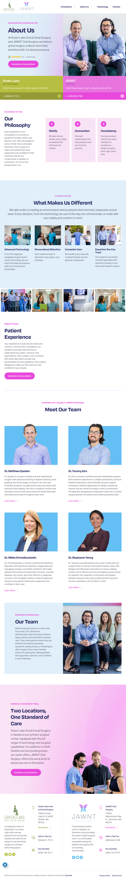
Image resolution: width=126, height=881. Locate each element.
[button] (22, 57)
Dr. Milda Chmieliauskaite (20, 557)
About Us (86, 6)
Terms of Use (117, 876)
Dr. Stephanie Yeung (80, 557)
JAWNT (71, 80)
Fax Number (44, 848)
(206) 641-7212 (12, 96)
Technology (102, 6)
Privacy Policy (104, 876)
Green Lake (11, 80)
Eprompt (68, 875)
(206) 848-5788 (75, 96)
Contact (116, 6)
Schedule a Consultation (23, 64)
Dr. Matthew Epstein (17, 471)
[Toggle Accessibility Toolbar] (5, 864)
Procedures (68, 6)
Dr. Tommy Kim (77, 471)
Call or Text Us (44, 836)
